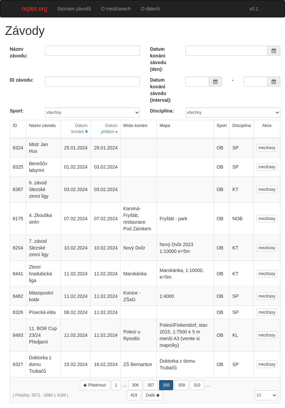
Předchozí (95, 385)
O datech (150, 8)
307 (150, 385)
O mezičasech (116, 8)
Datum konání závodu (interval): (161, 90)
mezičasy (266, 147)
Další (153, 395)
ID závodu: (22, 80)
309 (181, 385)
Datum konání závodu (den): (158, 59)
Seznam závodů (74, 8)
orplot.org (34, 8)
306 (135, 385)
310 (197, 385)
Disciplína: (162, 111)
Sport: (16, 111)
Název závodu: (19, 52)
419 (134, 395)
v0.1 (253, 8)
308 (166, 385)
